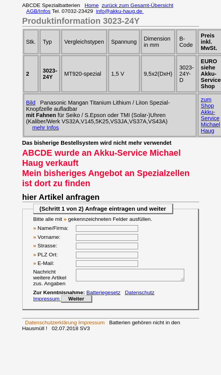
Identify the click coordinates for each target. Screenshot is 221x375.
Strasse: (45, 246)
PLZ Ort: (45, 255)
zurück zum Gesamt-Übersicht (137, 5)
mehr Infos (45, 127)
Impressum (47, 301)
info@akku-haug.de (120, 11)
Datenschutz (140, 295)
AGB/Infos (38, 11)
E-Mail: (43, 263)
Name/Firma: (50, 228)
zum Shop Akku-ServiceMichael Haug (210, 115)
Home (91, 5)
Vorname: (47, 237)
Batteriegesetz (103, 295)
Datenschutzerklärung (51, 325)
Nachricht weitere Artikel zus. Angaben (49, 277)
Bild (31, 103)
